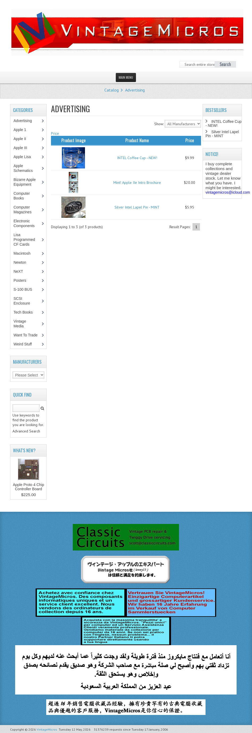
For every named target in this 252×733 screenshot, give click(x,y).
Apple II (23, 139)
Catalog (111, 90)
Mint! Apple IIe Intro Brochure (137, 182)
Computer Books (23, 195)
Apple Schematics (26, 168)
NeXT (18, 271)
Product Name (137, 140)
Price (55, 133)
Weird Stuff (25, 344)
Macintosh (25, 253)
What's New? (24, 450)
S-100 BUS (26, 289)
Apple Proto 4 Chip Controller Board (28, 487)
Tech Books (27, 312)
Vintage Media (21, 323)
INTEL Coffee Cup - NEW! (137, 157)
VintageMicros (47, 729)
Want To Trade (25, 335)
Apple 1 (23, 130)
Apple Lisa (26, 157)
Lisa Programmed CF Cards (24, 239)
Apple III (23, 148)
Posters (23, 280)
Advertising (135, 90)
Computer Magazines (26, 209)
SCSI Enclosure (25, 300)
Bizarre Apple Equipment (25, 181)
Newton (20, 262)
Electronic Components (27, 223)
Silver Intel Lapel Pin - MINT (137, 207)
